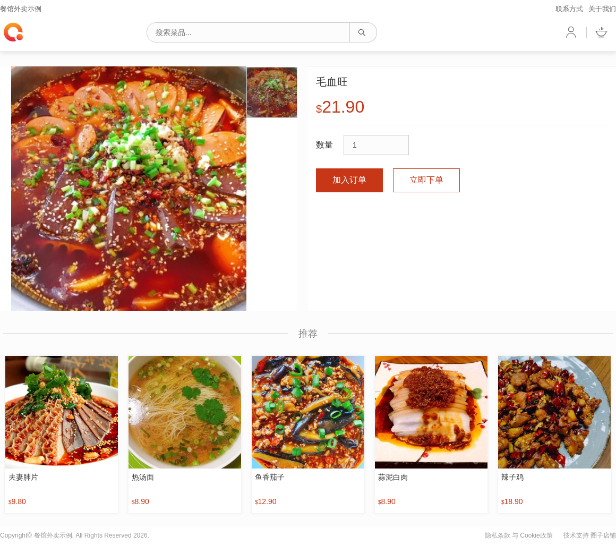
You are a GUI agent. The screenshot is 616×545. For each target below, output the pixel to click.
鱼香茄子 (270, 477)
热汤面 (143, 477)
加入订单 (349, 179)
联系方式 (569, 9)
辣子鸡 (512, 477)
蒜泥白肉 (393, 477)
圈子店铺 (603, 535)
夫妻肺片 (23, 477)
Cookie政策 (536, 535)
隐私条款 (497, 535)
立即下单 (426, 179)
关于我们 (602, 9)
